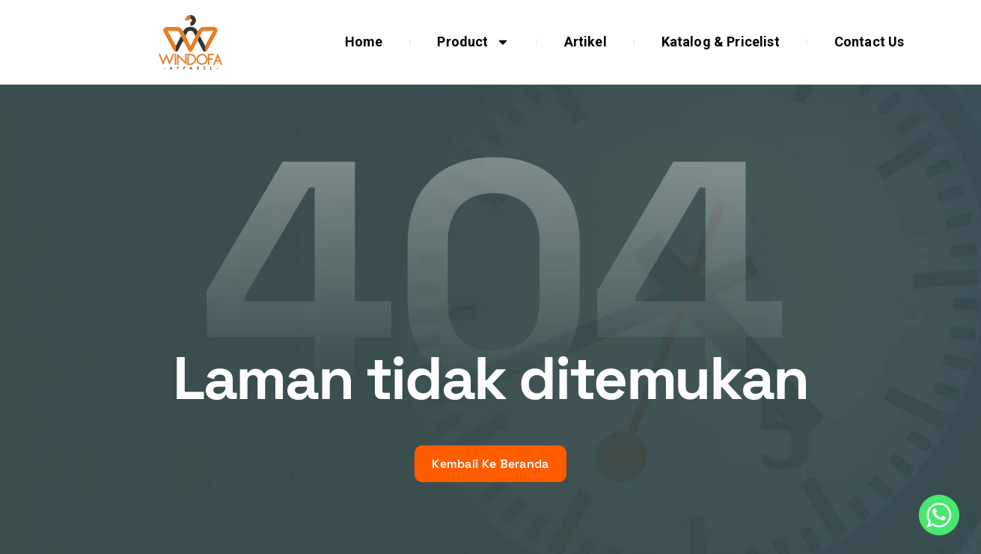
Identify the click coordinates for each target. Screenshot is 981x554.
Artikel (585, 41)
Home (364, 41)
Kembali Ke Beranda (490, 464)
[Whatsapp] (939, 515)
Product (473, 42)
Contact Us (869, 41)
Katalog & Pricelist (720, 41)
